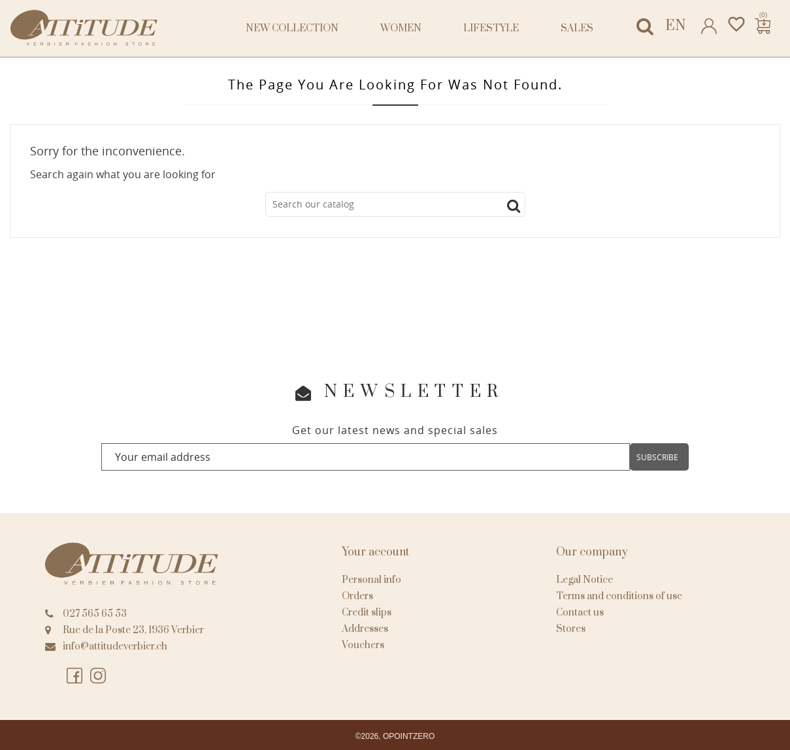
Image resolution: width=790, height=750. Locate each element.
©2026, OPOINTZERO (395, 736)
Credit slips (366, 612)
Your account (375, 552)
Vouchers (363, 645)
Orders (357, 596)
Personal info (371, 580)
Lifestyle (491, 28)
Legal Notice (584, 580)
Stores (570, 629)
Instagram (98, 676)
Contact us (580, 612)
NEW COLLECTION (292, 28)
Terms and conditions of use (619, 596)
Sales (577, 28)
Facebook (75, 676)
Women (400, 28)
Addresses (365, 629)
